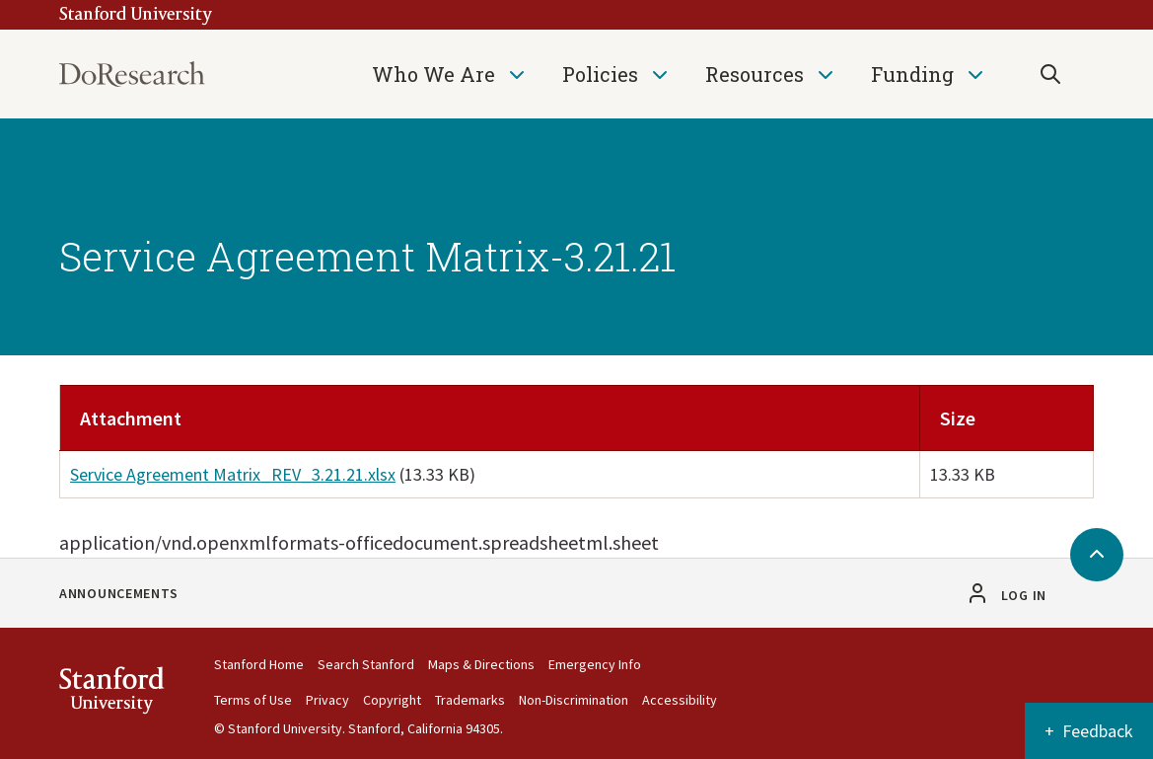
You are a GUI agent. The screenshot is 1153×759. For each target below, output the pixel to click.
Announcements (119, 593)
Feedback (1097, 731)
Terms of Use (253, 700)
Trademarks (470, 700)
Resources (754, 74)
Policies (600, 74)
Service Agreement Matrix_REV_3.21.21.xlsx (233, 474)
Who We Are (433, 74)
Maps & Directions (481, 664)
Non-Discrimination (573, 700)
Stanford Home (259, 664)
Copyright (392, 700)
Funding (912, 74)
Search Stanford (366, 664)
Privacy (327, 700)
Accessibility (679, 700)
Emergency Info (594, 664)
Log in (1023, 595)
